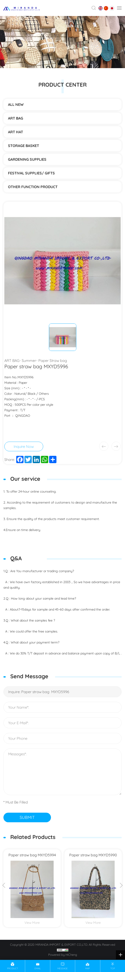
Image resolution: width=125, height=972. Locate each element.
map (87, 968)
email (38, 968)
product (12, 968)
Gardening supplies (27, 159)
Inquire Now (24, 446)
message (62, 968)
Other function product (33, 186)
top (112, 968)
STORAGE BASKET (23, 145)
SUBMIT (27, 817)
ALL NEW (16, 104)
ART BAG (15, 118)
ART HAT (15, 132)
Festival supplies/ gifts (31, 173)
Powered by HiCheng (62, 954)
